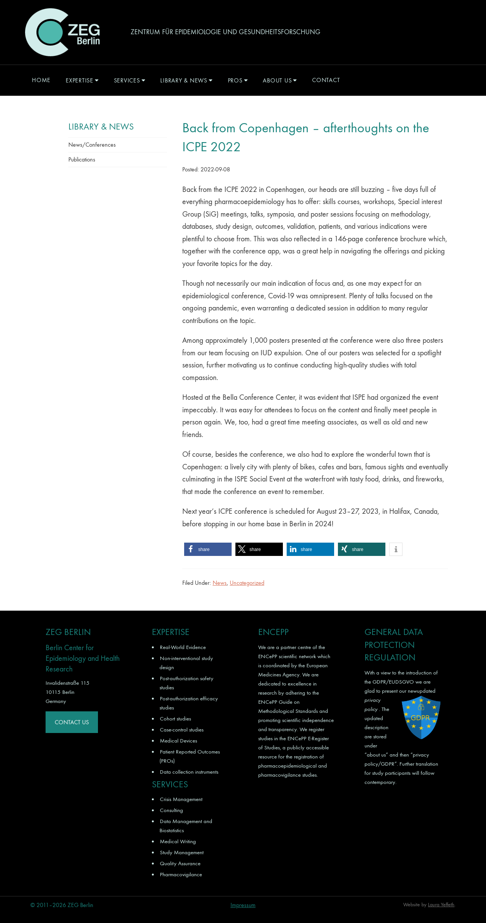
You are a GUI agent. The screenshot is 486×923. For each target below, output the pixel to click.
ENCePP (267, 656)
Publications (81, 159)
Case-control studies (182, 729)
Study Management (182, 852)
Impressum (243, 905)
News (220, 582)
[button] (208, 549)
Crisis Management (181, 799)
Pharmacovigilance (181, 874)
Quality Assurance (180, 863)
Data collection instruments (189, 771)
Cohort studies (175, 718)
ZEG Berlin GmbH (62, 32)
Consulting (171, 810)
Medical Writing (178, 841)
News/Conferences (92, 144)
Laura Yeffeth (441, 904)
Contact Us (72, 722)
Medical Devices (178, 740)
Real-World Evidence (183, 647)
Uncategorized (247, 582)
